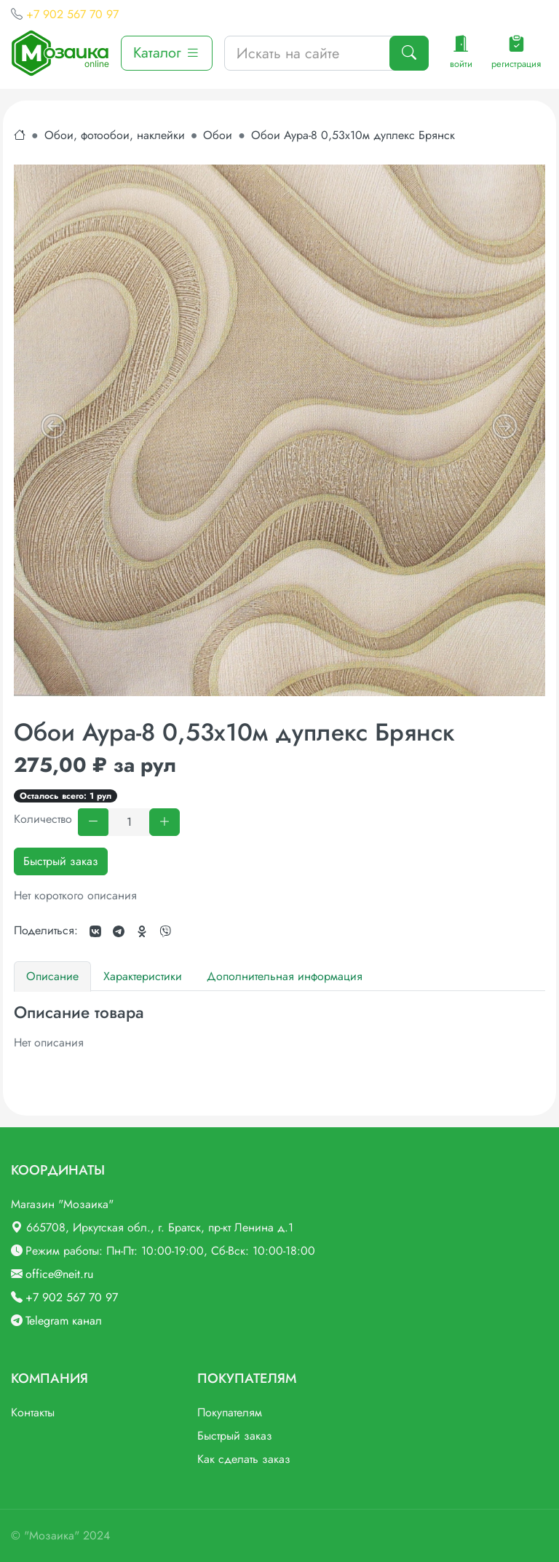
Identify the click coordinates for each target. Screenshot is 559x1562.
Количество (43, 818)
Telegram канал (63, 1320)
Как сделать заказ (243, 1459)
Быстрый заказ (60, 861)
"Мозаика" (51, 1535)
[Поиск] (409, 53)
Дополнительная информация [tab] (284, 976)
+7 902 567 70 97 (72, 14)
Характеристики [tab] (142, 976)
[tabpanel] (279, 1027)
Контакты (33, 1412)
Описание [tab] (52, 976)
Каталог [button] (166, 52)
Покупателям (229, 1412)
